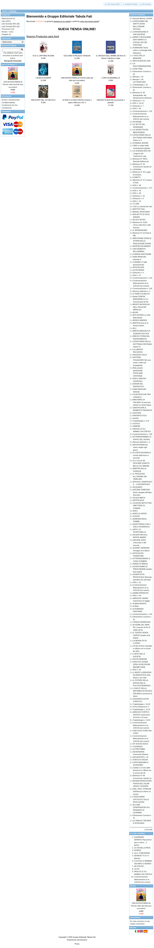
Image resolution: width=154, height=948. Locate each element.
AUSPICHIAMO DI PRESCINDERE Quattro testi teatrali (142, 569)
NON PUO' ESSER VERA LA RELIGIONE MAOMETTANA (141, 664)
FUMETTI (137, 177)
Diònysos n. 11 (139, 101)
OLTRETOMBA (139, 749)
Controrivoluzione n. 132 (142, 278)
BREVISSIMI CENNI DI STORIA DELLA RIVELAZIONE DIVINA (142, 241)
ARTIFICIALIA (138, 500)
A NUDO (136, 516)
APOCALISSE (138, 267)
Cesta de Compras (137, 15)
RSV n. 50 (137, 670)
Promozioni (6, 29)
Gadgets (5, 34)
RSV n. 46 (137, 185)
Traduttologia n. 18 (140, 85)
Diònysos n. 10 (139, 196)
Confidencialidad (8, 102)
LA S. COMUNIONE (142, 853)
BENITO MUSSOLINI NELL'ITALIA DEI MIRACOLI (141, 307)
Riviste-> (5, 32)
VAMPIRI (136, 426)
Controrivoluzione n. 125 (142, 111)
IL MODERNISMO (140, 230)
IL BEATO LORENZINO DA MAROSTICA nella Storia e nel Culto (142, 675)
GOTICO (136, 424)
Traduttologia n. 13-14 (141, 709)
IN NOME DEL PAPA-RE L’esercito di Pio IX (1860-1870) (141, 627)
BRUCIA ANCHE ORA (141, 61)
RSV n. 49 (137, 595)
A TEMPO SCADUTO (141, 294)
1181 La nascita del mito (142, 206)
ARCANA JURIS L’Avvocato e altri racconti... (139, 542)
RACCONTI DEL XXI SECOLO (43, 100)
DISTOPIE (137, 413)
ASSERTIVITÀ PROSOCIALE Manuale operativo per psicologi (142, 577)
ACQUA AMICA (139, 498)
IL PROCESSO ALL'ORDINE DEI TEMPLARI (140, 476)
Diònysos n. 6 (138, 273)
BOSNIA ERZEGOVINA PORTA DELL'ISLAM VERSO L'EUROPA (142, 783)
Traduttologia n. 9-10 (141, 421)
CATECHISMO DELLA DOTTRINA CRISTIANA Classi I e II (142, 137)
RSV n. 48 (137, 193)
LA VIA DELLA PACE (142, 848)
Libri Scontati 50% (9, 26)
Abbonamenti (7, 18)
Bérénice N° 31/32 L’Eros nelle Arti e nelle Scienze (142, 225)
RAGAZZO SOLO (140, 355)
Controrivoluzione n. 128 (142, 434)
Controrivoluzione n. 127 (142, 188)
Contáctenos (7, 108)
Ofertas (133, 886)
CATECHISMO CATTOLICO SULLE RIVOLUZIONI (141, 799)
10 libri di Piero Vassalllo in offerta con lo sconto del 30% (142, 648)
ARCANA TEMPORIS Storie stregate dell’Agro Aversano (142, 492)
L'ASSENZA (138, 746)
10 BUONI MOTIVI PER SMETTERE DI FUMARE (142, 505)
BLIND (135, 312)
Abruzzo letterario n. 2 (141, 442)
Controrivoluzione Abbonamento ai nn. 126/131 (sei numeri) (141, 116)
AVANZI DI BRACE (140, 564)
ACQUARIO (137, 487)
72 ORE (136, 204)
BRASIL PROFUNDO (141, 212)
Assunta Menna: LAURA (142, 18)
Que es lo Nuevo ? (9, 64)
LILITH (136, 869)
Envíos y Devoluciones (11, 100)
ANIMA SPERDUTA (140, 593)
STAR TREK (138, 69)
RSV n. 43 (137, 191)
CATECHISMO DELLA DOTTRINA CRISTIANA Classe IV (142, 344)
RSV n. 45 (137, 108)
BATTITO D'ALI (139, 209)
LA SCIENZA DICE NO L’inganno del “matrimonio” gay (142, 153)
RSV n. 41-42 (138, 103)
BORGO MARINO (140, 320)
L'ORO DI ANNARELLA (110, 78)
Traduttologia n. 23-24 (141, 720)
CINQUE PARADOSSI (141, 622)
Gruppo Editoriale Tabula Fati (84, 937)
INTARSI (137, 850)
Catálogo (12, 11)
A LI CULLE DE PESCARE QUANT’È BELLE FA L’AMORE (141, 463)
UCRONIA (137, 169)
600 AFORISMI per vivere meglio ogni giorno (140, 447)
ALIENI (136, 418)
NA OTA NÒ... (139, 866)
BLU (134, 328)
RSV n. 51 (137, 582)
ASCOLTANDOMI (140, 659)
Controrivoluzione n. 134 (142, 614)
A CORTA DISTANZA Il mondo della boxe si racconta (142, 455)
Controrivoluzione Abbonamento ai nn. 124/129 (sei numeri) (141, 283)
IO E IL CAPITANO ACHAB (43, 56)
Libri (3, 21)
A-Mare (136, 606)
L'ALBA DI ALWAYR (43, 78)
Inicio (4, 11)
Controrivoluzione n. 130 (142, 288)
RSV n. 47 (137, 275)
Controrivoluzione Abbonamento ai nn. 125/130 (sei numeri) (141, 587)
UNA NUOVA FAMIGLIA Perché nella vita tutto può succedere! (13, 84)
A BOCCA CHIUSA (140, 760)
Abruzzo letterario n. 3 (141, 291)
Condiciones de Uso (9, 105)
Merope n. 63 (138, 77)
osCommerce (82, 940)
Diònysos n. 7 (138, 106)
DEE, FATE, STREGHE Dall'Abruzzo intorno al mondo (142, 791)
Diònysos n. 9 (138, 198)
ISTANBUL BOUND (140, 143)
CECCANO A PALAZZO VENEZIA (77, 56)
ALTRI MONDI (138, 270)
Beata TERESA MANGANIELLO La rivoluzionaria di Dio (140, 299)
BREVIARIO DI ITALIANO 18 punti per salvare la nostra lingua (142, 402)
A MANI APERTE (139, 604)
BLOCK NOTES (139, 220)
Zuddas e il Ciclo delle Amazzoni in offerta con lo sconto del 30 (142, 770)
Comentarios (135, 917)
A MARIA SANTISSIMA (142, 254)
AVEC (135, 511)
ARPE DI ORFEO (140, 514)
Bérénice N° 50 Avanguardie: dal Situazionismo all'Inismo (142, 95)
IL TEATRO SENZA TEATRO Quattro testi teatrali (141, 635)
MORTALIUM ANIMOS (142, 246)
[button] (112, 4)
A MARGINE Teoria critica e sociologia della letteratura (142, 50)
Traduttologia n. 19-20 (141, 704)
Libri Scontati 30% (9, 24)
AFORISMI (137, 122)
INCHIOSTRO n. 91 (141, 757)
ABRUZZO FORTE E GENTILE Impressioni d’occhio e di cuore (141, 714)
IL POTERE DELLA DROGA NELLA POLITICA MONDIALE (142, 682)
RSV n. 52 (137, 201)
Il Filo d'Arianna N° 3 (141, 707)
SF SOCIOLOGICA (140, 744)
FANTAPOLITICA (140, 415)
